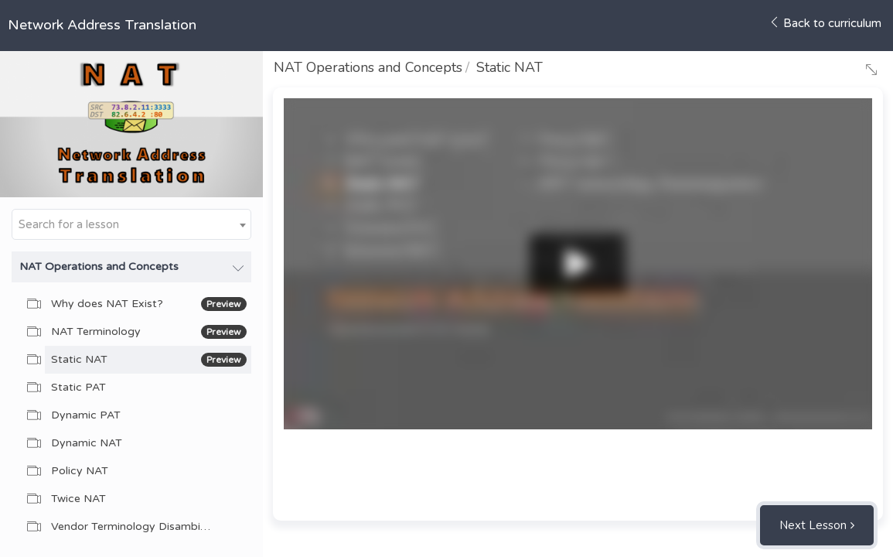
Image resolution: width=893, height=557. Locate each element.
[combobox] (131, 224)
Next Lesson (813, 525)
